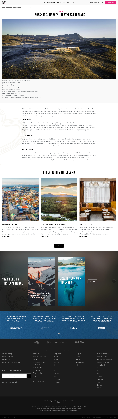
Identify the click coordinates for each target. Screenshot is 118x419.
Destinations (51, 2)
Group (78, 359)
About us (36, 353)
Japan (56, 368)
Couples (78, 353)
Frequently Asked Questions (39, 363)
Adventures (100, 368)
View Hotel (6, 237)
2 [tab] (59, 333)
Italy (55, 365)
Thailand (57, 379)
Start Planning (7, 353)
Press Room (37, 370)
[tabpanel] (19, 209)
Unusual (99, 391)
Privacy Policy (38, 373)
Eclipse (99, 376)
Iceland (19, 7)
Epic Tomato (86, 417)
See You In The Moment (105, 359)
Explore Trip (36, 302)
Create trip (65, 302)
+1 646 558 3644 (94, 2)
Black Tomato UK (110, 417)
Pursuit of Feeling (103, 353)
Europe (15, 7)
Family (78, 356)
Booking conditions (39, 356)
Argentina (57, 353)
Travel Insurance (38, 382)
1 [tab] (58, 333)
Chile (56, 359)
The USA (57, 382)
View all (59, 246)
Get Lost (100, 385)
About (69, 2)
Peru (55, 376)
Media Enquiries (7, 356)
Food (98, 382)
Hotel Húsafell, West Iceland (53, 224)
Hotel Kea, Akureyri (88, 224)
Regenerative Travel (39, 376)
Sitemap (36, 379)
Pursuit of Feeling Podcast (11, 362)
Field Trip (100, 379)
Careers (35, 359)
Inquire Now (110, 2)
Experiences (61, 2)
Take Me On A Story (104, 362)
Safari (99, 388)
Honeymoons (80, 362)
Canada (56, 356)
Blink (98, 374)
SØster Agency (97, 417)
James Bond (101, 365)
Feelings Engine (102, 356)
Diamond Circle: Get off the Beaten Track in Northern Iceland (41, 296)
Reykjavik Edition (9, 224)
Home (3, 7)
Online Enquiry (38, 367)
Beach (99, 371)
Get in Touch (6, 359)
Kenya (56, 371)
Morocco (57, 374)
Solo (77, 365)
